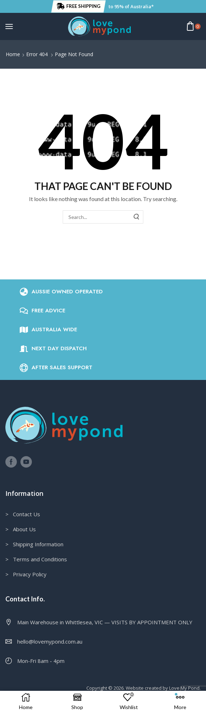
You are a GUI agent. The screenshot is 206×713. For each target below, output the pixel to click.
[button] (78, 6)
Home (13, 54)
